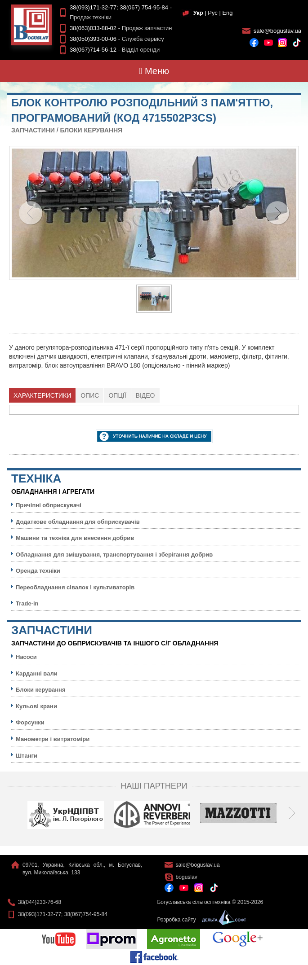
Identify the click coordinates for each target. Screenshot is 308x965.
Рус (213, 12)
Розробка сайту (199, 920)
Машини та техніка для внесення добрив (75, 538)
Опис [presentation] (89, 395)
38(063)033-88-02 (93, 28)
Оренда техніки (38, 570)
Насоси (26, 657)
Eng (227, 12)
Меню (154, 71)
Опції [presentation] (117, 395)
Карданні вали (37, 673)
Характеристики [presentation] (42, 395)
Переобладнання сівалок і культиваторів (75, 587)
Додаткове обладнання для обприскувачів (78, 521)
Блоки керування (91, 130)
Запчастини (33, 130)
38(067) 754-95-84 (144, 7)
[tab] (42, 395)
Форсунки (30, 722)
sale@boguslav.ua (277, 30)
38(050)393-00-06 (93, 38)
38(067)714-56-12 (93, 49)
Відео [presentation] (145, 395)
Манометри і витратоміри (52, 739)
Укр (198, 12)
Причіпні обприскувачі (48, 505)
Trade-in (27, 603)
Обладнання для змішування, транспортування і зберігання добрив (114, 554)
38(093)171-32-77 (93, 7)
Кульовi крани (36, 706)
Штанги (26, 755)
